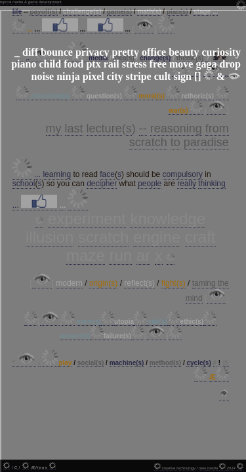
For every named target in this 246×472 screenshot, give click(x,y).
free (158, 63)
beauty (184, 52)
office (154, 52)
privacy (92, 52)
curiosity (221, 52)
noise (42, 76)
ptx (93, 63)
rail (111, 63)
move (181, 63)
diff (30, 52)
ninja (68, 76)
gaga (205, 63)
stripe (139, 76)
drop (230, 63)
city (115, 76)
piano (23, 63)
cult (162, 76)
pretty (125, 52)
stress (134, 63)
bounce (57, 52)
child (50, 63)
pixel (93, 76)
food (73, 63)
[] (197, 76)
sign (182, 76)
